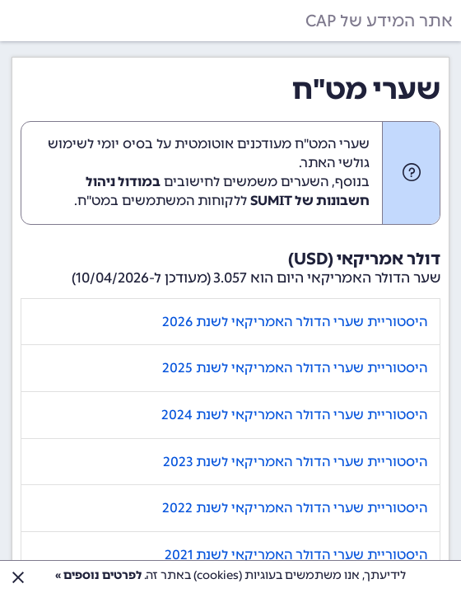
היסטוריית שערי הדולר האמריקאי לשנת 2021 (296, 555)
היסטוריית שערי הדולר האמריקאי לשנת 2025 (294, 368)
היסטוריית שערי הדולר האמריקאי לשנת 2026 (294, 321)
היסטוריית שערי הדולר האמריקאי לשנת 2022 (294, 508)
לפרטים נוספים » (98, 575)
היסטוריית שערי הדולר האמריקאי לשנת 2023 (295, 461)
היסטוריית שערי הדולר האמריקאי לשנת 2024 (294, 415)
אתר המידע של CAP (379, 20)
